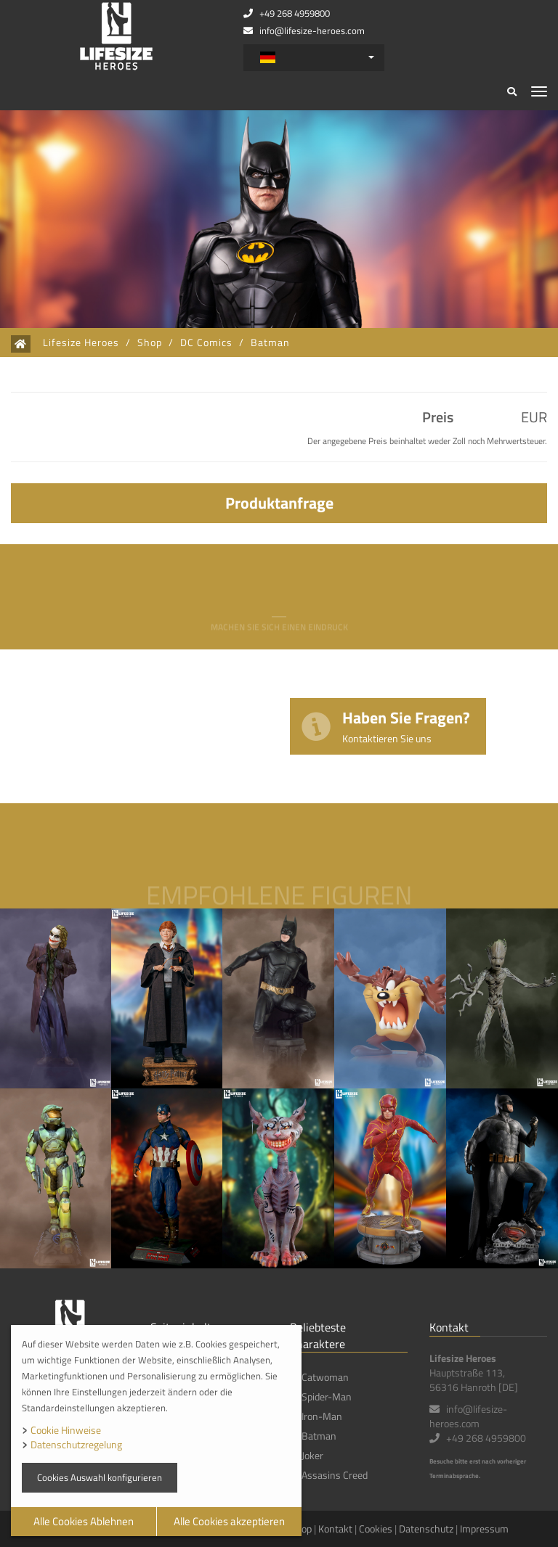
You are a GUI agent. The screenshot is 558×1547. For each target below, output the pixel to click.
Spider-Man (327, 1396)
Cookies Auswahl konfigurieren (99, 1477)
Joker (312, 1455)
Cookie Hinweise (66, 1429)
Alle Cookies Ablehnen (83, 1521)
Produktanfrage (279, 503)
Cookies (375, 1528)
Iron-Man (322, 1416)
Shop (149, 342)
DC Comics (206, 342)
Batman (270, 342)
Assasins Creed (335, 1474)
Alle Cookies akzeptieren (229, 1521)
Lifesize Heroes (81, 342)
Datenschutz (426, 1528)
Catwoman (325, 1376)
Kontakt (335, 1528)
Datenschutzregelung (76, 1444)
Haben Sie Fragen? (406, 725)
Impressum (484, 1528)
